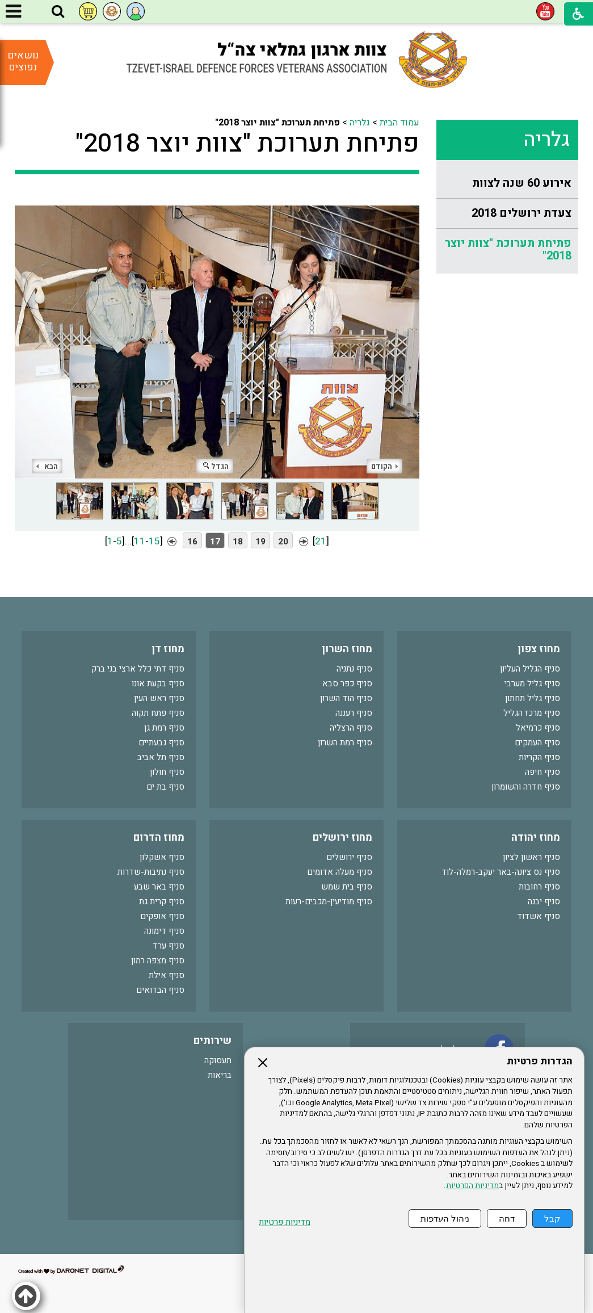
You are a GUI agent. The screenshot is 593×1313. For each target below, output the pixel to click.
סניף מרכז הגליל (531, 713)
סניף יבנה (544, 901)
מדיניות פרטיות (284, 1222)
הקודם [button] (384, 466)
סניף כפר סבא (347, 683)
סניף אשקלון (162, 857)
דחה (507, 1218)
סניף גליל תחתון (532, 698)
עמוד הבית (399, 122)
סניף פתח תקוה (158, 713)
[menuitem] (507, 184)
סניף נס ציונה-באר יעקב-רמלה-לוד (500, 872)
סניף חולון (167, 772)
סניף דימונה (164, 931)
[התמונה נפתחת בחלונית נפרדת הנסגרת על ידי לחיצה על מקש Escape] (217, 335)
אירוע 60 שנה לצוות (521, 183)
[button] (58, 12)
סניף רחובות (539, 886)
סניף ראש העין (159, 698)
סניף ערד (168, 945)
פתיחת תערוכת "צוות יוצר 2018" (508, 249)
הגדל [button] (216, 466)
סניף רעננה (353, 713)
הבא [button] (47, 466)
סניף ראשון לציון (531, 857)
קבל (552, 1218)
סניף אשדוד (538, 916)
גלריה (546, 139)
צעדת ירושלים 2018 (521, 213)
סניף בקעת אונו (158, 683)
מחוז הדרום (158, 837)
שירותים (213, 1040)
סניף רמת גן (164, 727)
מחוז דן (168, 649)
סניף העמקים (537, 742)
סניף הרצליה (351, 727)
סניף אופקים (162, 916)
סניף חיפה (542, 772)
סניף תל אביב (160, 757)
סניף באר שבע (159, 886)
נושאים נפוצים (23, 61)
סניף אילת (166, 975)
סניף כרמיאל (538, 727)
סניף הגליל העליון (530, 668)
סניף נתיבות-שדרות (150, 872)
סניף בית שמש (346, 886)
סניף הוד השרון (346, 698)
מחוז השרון (347, 649)
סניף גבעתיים (161, 742)
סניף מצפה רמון (157, 960)
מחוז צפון (539, 649)
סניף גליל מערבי (532, 683)
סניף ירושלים (349, 857)
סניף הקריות (539, 757)
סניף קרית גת (161, 901)
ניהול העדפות (444, 1218)
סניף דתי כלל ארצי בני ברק (137, 668)
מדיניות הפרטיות (472, 1186)
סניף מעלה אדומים (339, 872)
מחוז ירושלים (342, 837)
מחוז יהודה (535, 837)
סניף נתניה (354, 668)
